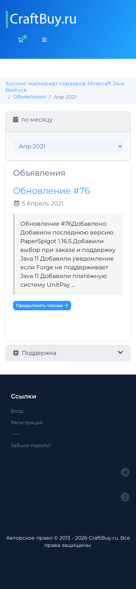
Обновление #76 (51, 190)
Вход (17, 411)
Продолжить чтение (42, 305)
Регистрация (27, 422)
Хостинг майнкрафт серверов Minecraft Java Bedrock (64, 86)
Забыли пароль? (31, 445)
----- (15, 434)
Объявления (29, 96)
